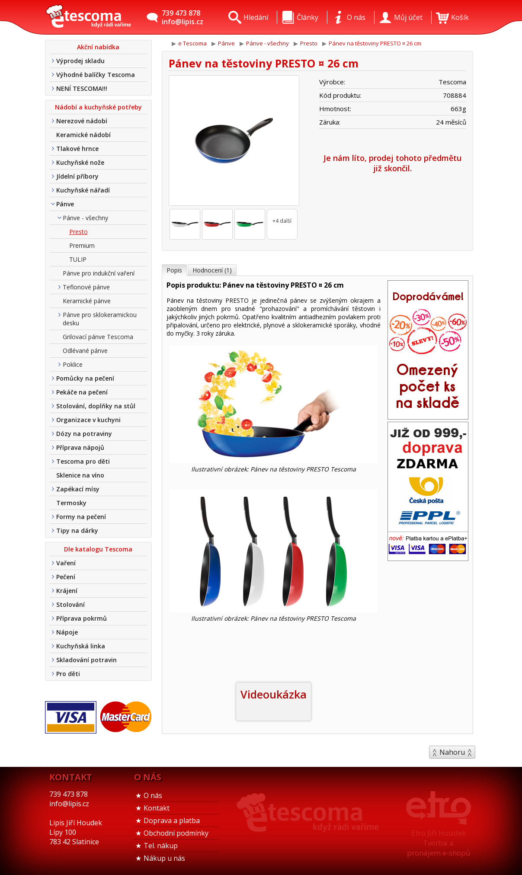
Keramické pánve (87, 301)
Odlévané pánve (85, 350)
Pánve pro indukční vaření (99, 273)
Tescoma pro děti (83, 461)
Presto (78, 232)
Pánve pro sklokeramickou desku (100, 319)
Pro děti (68, 674)
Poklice (73, 364)
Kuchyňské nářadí (83, 190)
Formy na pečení (81, 517)
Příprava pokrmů (81, 618)
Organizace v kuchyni (88, 420)
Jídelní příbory (77, 176)
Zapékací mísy (77, 489)
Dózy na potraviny (84, 433)
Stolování (70, 604)
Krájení (66, 591)
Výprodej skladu (80, 61)
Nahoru (452, 752)
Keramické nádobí (83, 135)
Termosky (71, 503)
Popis (174, 270)
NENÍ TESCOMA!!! (81, 88)
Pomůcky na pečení (85, 378)
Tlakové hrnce (77, 148)
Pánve (65, 204)
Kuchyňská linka (80, 646)
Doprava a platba (172, 820)
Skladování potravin (86, 660)
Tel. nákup (161, 845)
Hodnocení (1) (212, 270)
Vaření (66, 563)
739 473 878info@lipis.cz (182, 17)
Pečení (65, 577)
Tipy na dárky (77, 530)
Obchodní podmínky (176, 833)
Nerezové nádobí (81, 121)
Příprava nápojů (80, 447)
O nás (153, 795)
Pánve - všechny (85, 218)
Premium (82, 245)
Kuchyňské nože (80, 162)
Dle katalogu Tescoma (98, 549)
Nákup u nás (164, 858)
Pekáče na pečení (82, 392)
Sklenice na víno (80, 475)
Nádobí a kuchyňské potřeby (98, 107)
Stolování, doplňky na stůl (95, 406)
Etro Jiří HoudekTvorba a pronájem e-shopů (438, 843)
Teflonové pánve (86, 287)
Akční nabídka (98, 47)
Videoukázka (273, 694)
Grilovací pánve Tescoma (98, 337)
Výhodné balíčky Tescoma (95, 75)
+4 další (281, 220)
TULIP (77, 259)
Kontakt (157, 808)
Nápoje (67, 632)
